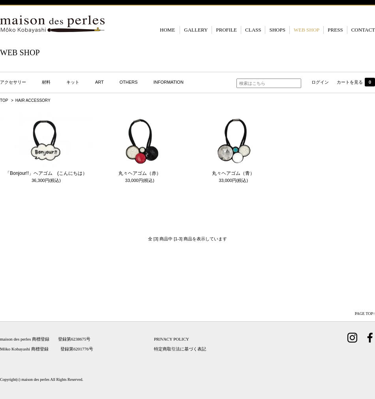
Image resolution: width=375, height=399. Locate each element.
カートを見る (356, 82)
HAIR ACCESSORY (33, 100)
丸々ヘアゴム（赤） (139, 173)
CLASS (253, 30)
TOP (4, 100)
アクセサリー (13, 82)
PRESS (335, 30)
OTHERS (129, 82)
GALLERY (196, 30)
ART (99, 82)
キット (72, 82)
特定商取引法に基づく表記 (180, 349)
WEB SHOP (306, 30)
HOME (167, 30)
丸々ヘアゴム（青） (233, 173)
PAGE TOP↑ (365, 313)
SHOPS (277, 30)
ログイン (320, 82)
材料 (46, 82)
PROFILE (226, 30)
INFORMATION (169, 82)
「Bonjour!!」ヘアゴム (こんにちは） (46, 173)
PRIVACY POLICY (171, 339)
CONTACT (363, 30)
